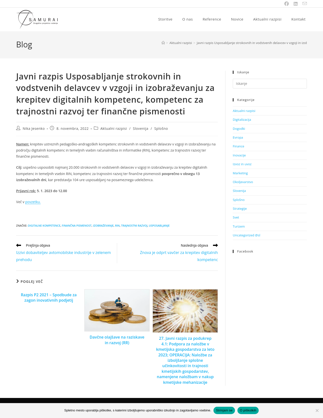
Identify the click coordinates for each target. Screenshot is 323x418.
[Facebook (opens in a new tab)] (286, 3)
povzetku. (33, 202)
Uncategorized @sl (246, 235)
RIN (117, 226)
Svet (236, 218)
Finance (238, 146)
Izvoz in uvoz (242, 164)
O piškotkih (248, 410)
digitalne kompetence (44, 226)
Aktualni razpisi (113, 129)
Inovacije (239, 156)
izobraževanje (103, 226)
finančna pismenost (76, 226)
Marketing (240, 173)
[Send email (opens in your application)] (303, 3)
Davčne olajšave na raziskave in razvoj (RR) (117, 340)
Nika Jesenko (34, 129)
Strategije (240, 209)
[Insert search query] (270, 84)
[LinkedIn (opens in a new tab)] (295, 3)
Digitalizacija (242, 120)
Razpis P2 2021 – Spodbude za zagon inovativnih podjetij (49, 298)
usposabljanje (159, 226)
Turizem (239, 227)
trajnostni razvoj (134, 226)
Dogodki (239, 129)
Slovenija (140, 129)
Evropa (238, 138)
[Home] (163, 43)
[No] (316, 410)
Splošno (161, 129)
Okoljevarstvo (243, 182)
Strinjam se (224, 410)
